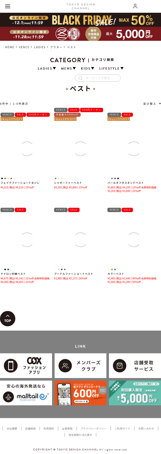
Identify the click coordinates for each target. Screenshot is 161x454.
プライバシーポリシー (93, 428)
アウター (56, 47)
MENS (66, 68)
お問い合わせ (146, 428)
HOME (10, 47)
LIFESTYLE (109, 68)
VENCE (24, 47)
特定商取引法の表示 (80, 435)
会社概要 (12, 428)
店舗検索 (30, 428)
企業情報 (67, 428)
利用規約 (49, 428)
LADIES (40, 47)
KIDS (86, 68)
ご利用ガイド (122, 428)
